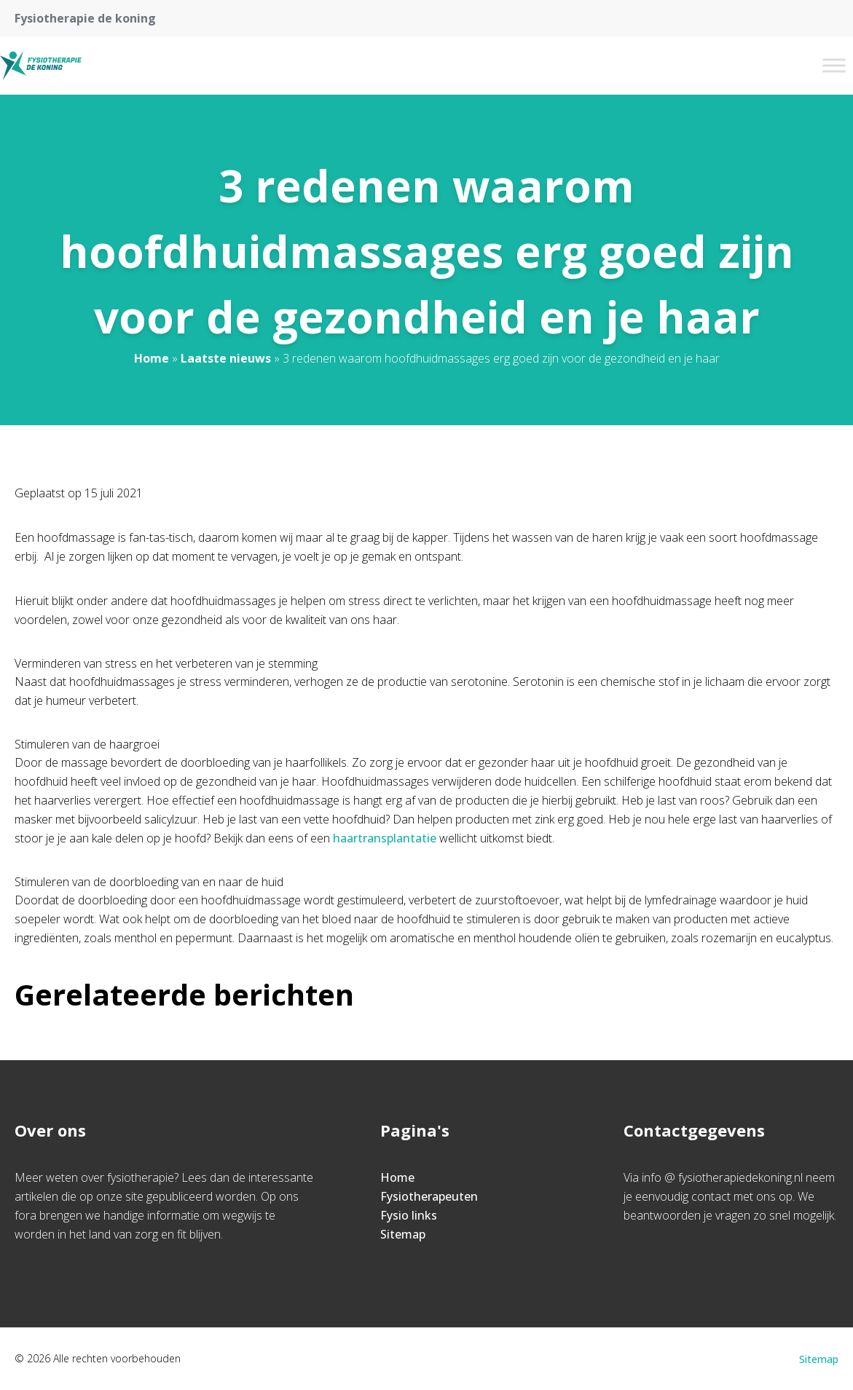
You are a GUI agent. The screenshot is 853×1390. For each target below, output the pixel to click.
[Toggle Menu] (834, 65)
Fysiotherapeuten (429, 1196)
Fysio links (408, 1215)
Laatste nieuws (226, 358)
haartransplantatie (384, 838)
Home (151, 358)
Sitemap (402, 1234)
